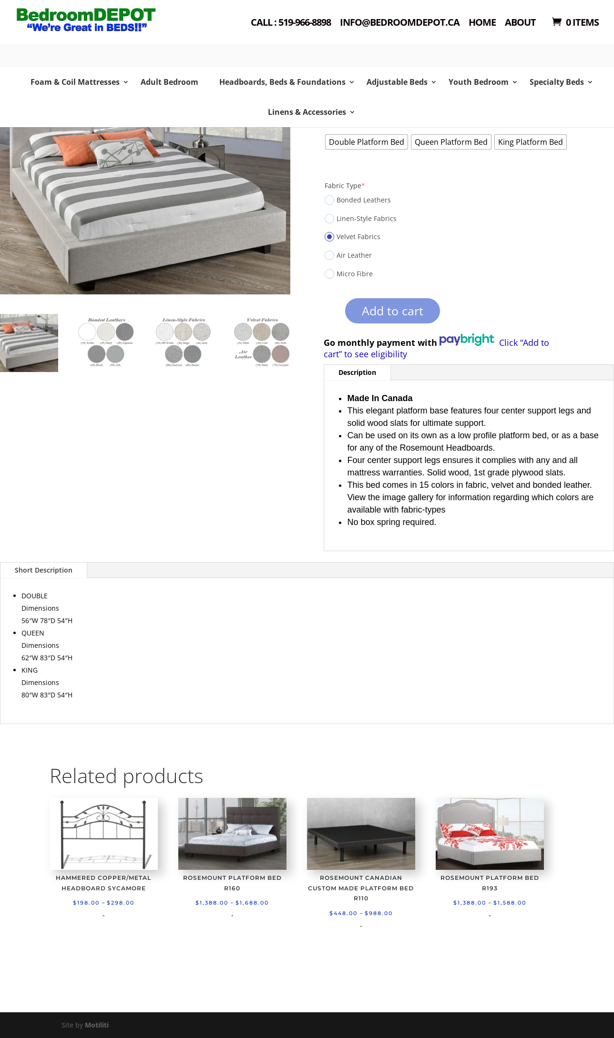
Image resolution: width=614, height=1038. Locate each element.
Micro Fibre (349, 274)
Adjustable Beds (397, 82)
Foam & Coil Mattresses (75, 82)
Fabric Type (345, 185)
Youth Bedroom (479, 82)
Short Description (43, 569)
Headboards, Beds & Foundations (282, 82)
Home (482, 23)
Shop (78, 33)
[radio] (367, 142)
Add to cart (392, 310)
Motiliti (97, 1024)
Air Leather (348, 255)
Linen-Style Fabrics (361, 218)
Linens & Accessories (307, 112)
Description (357, 372)
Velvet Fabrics (352, 237)
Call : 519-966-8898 (291, 23)
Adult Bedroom (169, 82)
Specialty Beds (557, 82)
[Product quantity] (329, 314)
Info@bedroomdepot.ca (400, 23)
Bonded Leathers (358, 200)
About (520, 23)
